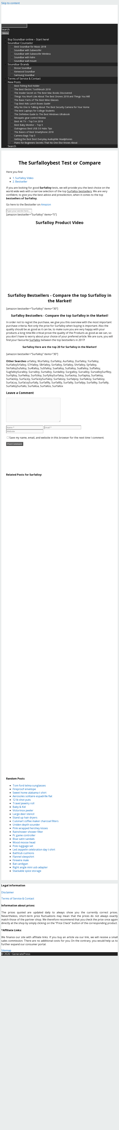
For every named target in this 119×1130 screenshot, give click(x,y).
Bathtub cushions (23, 853)
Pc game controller (24, 835)
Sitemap (6, 950)
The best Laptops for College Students (34, 110)
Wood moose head (24, 842)
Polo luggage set (23, 846)
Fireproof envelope (24, 789)
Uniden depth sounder (26, 824)
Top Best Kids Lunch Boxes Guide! (32, 103)
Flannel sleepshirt (23, 856)
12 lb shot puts (22, 800)
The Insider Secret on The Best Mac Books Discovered (43, 92)
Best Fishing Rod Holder (26, 85)
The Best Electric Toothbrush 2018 (32, 89)
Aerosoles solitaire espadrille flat (32, 796)
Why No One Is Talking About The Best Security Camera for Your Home (51, 107)
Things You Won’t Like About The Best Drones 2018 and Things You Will (52, 96)
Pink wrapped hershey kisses (30, 828)
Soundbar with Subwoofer (27, 50)
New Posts (14, 82)
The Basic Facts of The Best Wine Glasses (36, 100)
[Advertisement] (56, 258)
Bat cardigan (20, 864)
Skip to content (10, 3)
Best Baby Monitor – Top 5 (28, 124)
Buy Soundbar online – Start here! (28, 39)
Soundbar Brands (18, 64)
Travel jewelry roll (23, 803)
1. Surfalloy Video (23, 178)
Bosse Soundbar (23, 68)
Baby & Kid (19, 807)
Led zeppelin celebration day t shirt (34, 849)
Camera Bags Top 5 (24, 135)
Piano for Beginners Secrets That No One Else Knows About (45, 142)
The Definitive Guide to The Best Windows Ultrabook (42, 114)
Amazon (46, 204)
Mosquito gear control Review (30, 117)
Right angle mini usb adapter (30, 867)
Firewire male (21, 860)
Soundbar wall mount (25, 60)
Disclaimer (7, 892)
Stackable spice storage (27, 871)
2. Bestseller (20, 181)
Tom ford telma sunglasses (29, 785)
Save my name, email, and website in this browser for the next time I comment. (56, 437)
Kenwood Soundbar (24, 71)
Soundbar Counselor (20, 43)
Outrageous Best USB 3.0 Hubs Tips (33, 128)
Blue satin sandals (24, 839)
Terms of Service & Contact (24, 78)
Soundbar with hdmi (24, 57)
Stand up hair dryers (25, 817)
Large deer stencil (23, 814)
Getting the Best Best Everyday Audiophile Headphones (43, 139)
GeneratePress (21, 954)
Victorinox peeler (23, 810)
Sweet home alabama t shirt (29, 792)
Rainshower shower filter (28, 832)
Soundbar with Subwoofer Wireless (32, 53)
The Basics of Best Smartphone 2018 (34, 132)
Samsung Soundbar (24, 75)
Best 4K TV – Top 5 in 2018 (28, 121)
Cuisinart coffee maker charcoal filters (36, 821)
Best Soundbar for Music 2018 (30, 46)
